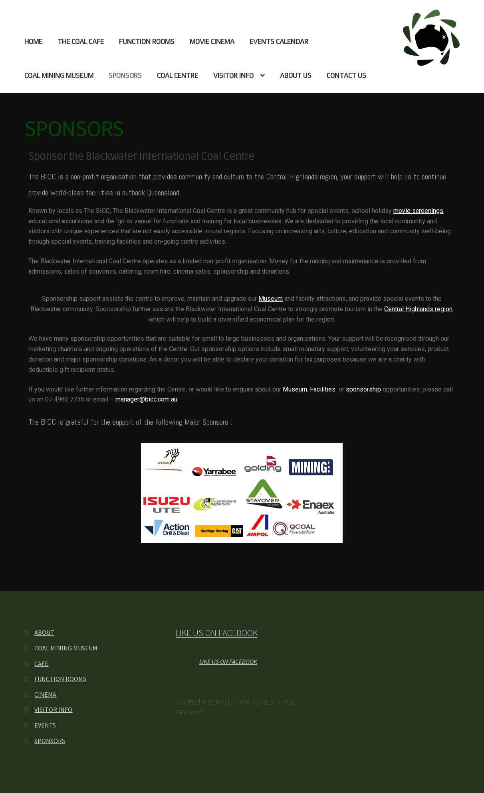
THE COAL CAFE (81, 42)
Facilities (324, 389)
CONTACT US (346, 75)
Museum (270, 298)
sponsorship (363, 389)
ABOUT (44, 632)
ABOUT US (295, 75)
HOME (33, 42)
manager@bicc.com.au (146, 399)
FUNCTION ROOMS (147, 42)
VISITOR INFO (233, 75)
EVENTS (45, 725)
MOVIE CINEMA (212, 42)
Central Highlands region (418, 309)
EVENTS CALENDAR (279, 42)
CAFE (41, 664)
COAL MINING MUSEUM (58, 75)
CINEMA (45, 694)
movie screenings (418, 211)
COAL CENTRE (177, 75)
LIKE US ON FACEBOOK (217, 632)
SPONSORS (125, 75)
